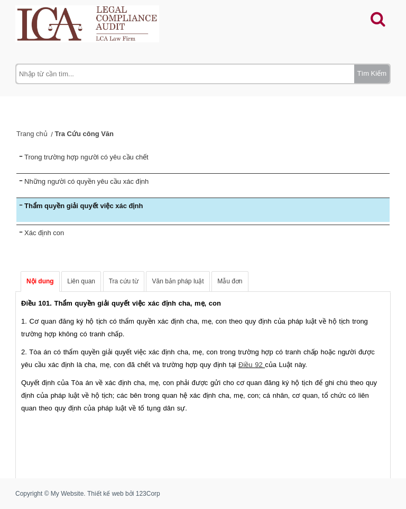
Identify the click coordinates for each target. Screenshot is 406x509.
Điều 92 (251, 365)
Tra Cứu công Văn (84, 134)
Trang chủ (32, 134)
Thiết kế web (105, 493)
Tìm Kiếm (371, 73)
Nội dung (40, 281)
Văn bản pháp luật (178, 281)
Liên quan (81, 281)
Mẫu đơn (229, 281)
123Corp (148, 493)
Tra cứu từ (124, 281)
